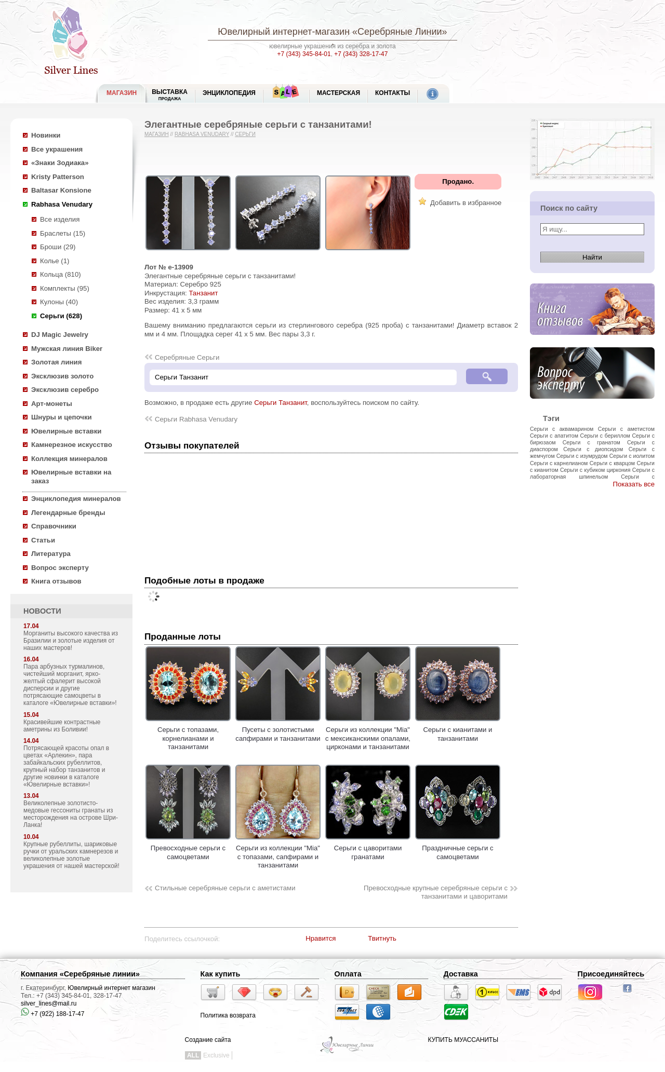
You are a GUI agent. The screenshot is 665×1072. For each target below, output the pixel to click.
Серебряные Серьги (187, 357)
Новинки (45, 135)
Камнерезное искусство (71, 445)
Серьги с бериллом (605, 435)
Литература (51, 554)
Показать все (634, 484)
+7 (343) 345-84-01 (304, 54)
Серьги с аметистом (626, 429)
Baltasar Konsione (61, 190)
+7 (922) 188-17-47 (52, 1013)
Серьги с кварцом (612, 463)
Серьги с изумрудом (582, 456)
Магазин (156, 134)
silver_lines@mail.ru (49, 1003)
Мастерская (338, 93)
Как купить (221, 974)
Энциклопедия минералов (76, 499)
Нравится (320, 938)
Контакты (392, 93)
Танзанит (203, 293)
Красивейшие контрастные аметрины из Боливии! (61, 725)
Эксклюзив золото (62, 376)
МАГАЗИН (122, 93)
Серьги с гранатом (591, 442)
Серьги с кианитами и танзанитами (457, 729)
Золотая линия (56, 362)
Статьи (43, 540)
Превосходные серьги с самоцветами (188, 848)
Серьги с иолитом (632, 456)
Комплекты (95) (64, 288)
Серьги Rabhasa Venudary (196, 419)
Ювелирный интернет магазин (111, 988)
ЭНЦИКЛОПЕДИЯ (229, 93)
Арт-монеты (51, 404)
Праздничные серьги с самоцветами (457, 848)
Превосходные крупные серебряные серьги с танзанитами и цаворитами (436, 892)
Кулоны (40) (59, 302)
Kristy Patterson (57, 177)
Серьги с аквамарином (561, 429)
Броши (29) (57, 247)
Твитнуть (382, 938)
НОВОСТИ (42, 611)
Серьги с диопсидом (593, 449)
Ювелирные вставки (66, 431)
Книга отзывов (56, 581)
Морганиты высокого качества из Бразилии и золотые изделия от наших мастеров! (70, 641)
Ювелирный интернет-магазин (284, 31)
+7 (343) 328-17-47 (361, 54)
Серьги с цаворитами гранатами (367, 848)
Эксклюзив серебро (65, 389)
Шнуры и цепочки (61, 417)
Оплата (348, 974)
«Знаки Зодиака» (60, 163)
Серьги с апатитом (554, 435)
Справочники (53, 526)
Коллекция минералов (69, 459)
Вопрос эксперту (60, 568)
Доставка (461, 974)
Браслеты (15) (62, 233)
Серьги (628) (61, 316)
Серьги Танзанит (280, 402)
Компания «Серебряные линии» (80, 974)
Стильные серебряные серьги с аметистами (225, 888)
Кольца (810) (60, 274)
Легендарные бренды (68, 513)
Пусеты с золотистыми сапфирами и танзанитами (278, 729)
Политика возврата (228, 1015)
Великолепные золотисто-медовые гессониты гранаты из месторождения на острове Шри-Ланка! (70, 814)
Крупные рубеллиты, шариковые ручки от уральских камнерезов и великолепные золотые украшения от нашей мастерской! (71, 855)
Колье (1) (54, 261)
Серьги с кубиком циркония (595, 470)
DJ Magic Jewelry (59, 334)
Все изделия (59, 219)
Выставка (170, 94)
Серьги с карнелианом (559, 463)
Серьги (245, 134)
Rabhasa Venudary (61, 204)
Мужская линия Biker (66, 348)
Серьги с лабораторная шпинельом (592, 473)
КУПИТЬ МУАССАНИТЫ (463, 1039)
